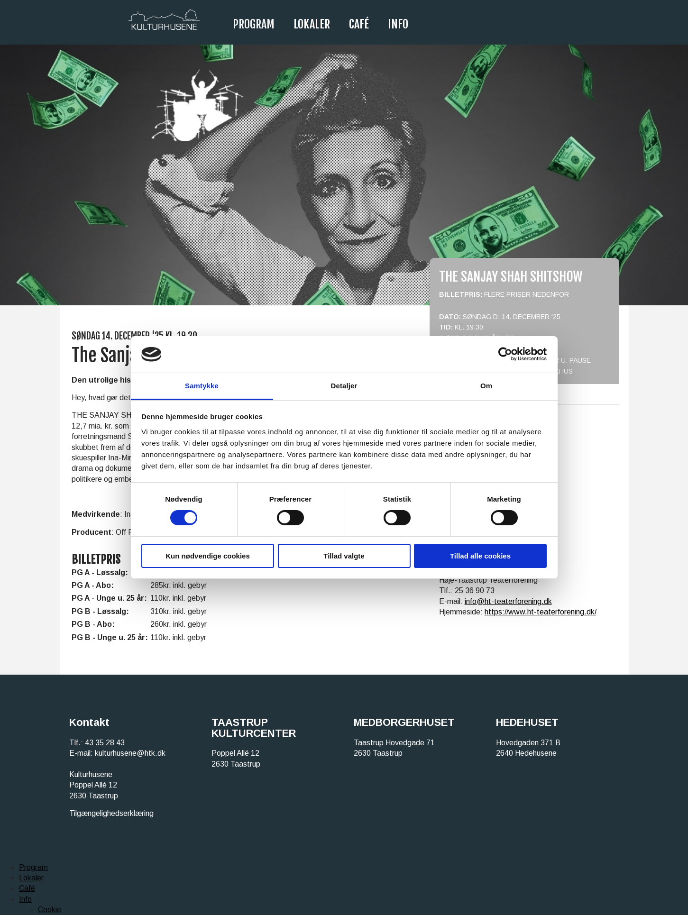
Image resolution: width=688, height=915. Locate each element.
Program (254, 24)
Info (398, 24)
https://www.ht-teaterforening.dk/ (540, 612)
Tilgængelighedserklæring (111, 813)
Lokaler (312, 24)
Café (359, 24)
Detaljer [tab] (344, 386)
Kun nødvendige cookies (207, 556)
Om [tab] (486, 386)
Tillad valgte (343, 556)
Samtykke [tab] (202, 386)
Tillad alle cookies (480, 556)
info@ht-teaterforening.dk (508, 601)
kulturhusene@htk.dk (130, 753)
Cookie (49, 910)
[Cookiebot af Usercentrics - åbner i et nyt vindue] (505, 354)
